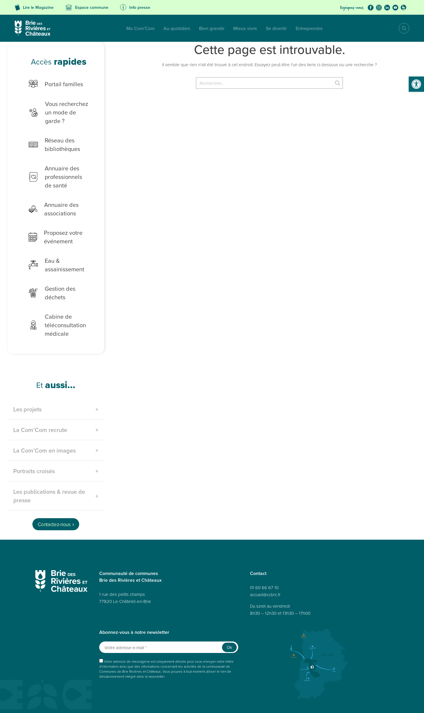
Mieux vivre (193, 28)
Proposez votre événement (49, 228)
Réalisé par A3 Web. (254, 691)
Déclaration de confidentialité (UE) (316, 701)
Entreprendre (257, 28)
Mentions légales (149, 701)
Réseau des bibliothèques (48, 135)
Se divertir (224, 28)
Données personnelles (92, 701)
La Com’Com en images (44, 426)
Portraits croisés (34, 447)
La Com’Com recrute (40, 406)
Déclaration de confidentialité (223, 701)
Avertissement (357, 701)
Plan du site (62, 701)
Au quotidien (125, 28)
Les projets (27, 385)
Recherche (399, 28)
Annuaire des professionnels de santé (53, 168)
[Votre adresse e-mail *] (168, 623)
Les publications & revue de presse (49, 472)
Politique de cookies (181, 701)
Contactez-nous (54, 500)
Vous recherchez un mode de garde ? (56, 108)
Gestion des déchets (56, 272)
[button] (416, 84)
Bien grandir (160, 28)
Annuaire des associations (47, 200)
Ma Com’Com (88, 28)
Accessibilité (123, 701)
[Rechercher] (269, 83)
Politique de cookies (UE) (268, 701)
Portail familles (49, 84)
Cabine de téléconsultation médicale (51, 301)
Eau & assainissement (58, 252)
